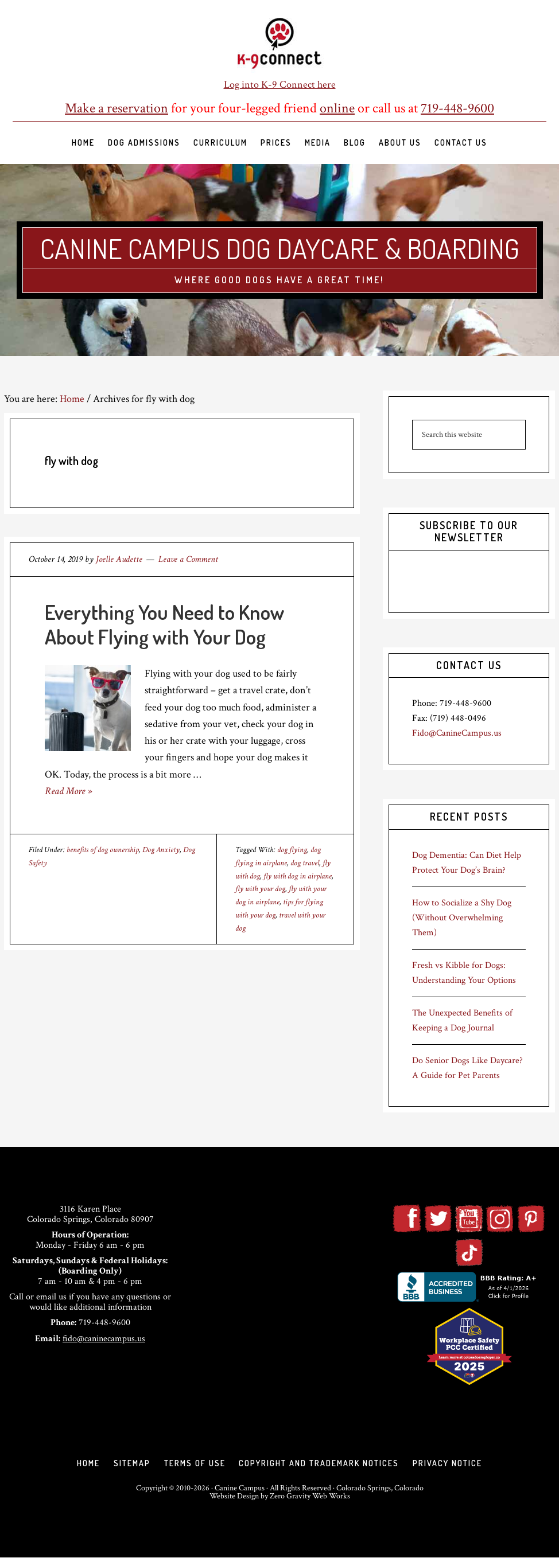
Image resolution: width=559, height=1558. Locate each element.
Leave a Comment (188, 559)
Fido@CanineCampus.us (457, 733)
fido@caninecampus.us (104, 1339)
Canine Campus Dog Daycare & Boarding (280, 248)
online (337, 108)
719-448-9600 (457, 108)
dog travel (304, 863)
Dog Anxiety (161, 850)
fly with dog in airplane (297, 876)
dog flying (292, 850)
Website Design (234, 1496)
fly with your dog (260, 889)
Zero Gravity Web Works (310, 1496)
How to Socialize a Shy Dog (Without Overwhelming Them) (461, 918)
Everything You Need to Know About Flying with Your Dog (165, 624)
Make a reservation (116, 108)
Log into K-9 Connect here (280, 84)
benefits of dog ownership (103, 850)
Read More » (68, 791)
